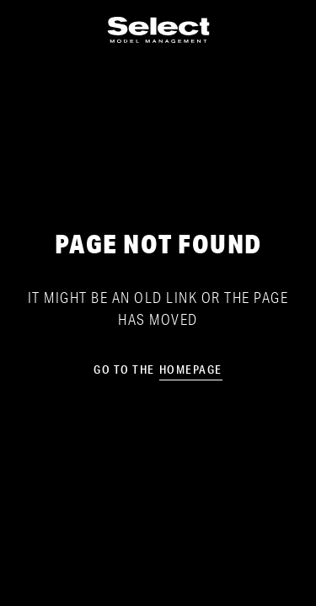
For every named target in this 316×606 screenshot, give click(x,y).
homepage (190, 369)
